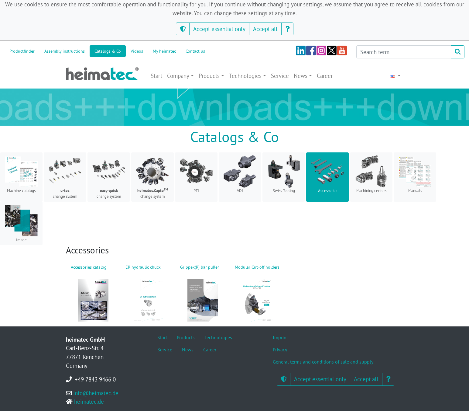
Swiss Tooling (283, 174)
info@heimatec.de (95, 393)
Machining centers (371, 174)
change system (65, 177)
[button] (183, 29)
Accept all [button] (265, 29)
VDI (240, 174)
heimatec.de (89, 401)
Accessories (327, 174)
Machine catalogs (21, 174)
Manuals (415, 174)
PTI (196, 174)
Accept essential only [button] (219, 29)
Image (21, 223)
